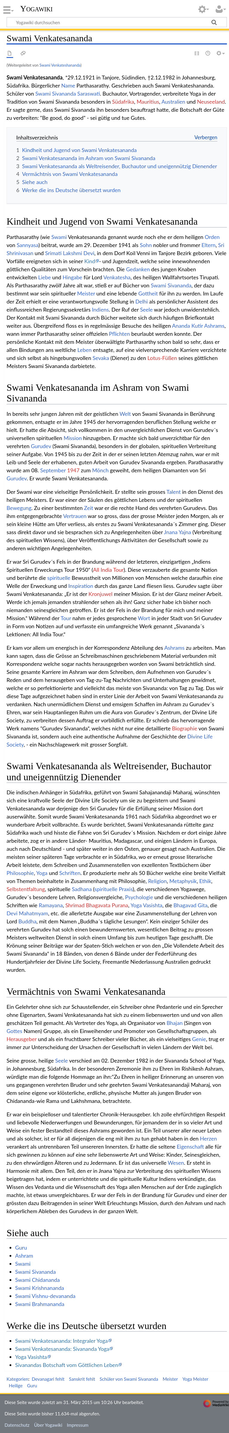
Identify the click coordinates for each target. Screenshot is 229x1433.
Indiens (100, 309)
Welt (125, 413)
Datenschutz (17, 1425)
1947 (73, 470)
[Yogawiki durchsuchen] (117, 22)
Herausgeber (22, 1039)
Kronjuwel (100, 594)
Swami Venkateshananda (60, 65)
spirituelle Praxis (114, 889)
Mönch (100, 470)
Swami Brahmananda (39, 1304)
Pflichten (119, 333)
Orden (212, 237)
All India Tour (108, 569)
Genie (199, 1039)
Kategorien (17, 1379)
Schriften (70, 873)
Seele (146, 309)
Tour (66, 618)
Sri (221, 245)
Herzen (208, 1138)
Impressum (78, 1425)
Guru (21, 1247)
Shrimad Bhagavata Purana (96, 905)
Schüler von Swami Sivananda (129, 1379)
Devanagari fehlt (48, 1379)
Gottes (14, 1031)
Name (68, 85)
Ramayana (51, 905)
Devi (88, 253)
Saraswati (88, 93)
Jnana (170, 532)
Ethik (205, 881)
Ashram (24, 1255)
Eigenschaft (190, 1146)
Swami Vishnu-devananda (45, 1296)
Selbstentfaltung (26, 889)
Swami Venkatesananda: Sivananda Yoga (62, 1348)
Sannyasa (27, 245)
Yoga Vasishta (147, 905)
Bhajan (175, 1023)
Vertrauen (74, 516)
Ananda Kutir (187, 325)
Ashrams (214, 325)
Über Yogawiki (48, 1425)
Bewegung (19, 508)
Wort (144, 618)
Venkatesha (117, 277)
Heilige (16, 1385)
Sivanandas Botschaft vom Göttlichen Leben (66, 1365)
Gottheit (148, 293)
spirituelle (58, 577)
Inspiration (80, 586)
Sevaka (100, 358)
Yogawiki (36, 8)
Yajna (185, 532)
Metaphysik (183, 881)
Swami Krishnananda (39, 1288)
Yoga (42, 873)
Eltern (209, 245)
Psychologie (139, 897)
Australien (173, 101)
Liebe (44, 277)
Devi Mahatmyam (27, 913)
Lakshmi (72, 253)
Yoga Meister (195, 1379)
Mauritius (148, 101)
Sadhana (82, 889)
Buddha (27, 921)
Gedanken (138, 269)
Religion (157, 881)
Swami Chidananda (37, 1279)
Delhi (141, 301)
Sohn (146, 245)
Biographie (184, 728)
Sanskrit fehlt (82, 1379)
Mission (73, 438)
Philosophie (20, 873)
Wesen (176, 1162)
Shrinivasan (20, 253)
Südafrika (123, 101)
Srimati (53, 253)
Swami (59, 237)
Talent (173, 491)
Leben (85, 350)
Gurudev (41, 446)
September (53, 470)
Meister (86, 293)
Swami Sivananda (55, 93)
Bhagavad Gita (191, 905)
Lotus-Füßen (162, 358)
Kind (89, 261)
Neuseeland (211, 101)
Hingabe (72, 277)
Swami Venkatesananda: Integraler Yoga (61, 1340)
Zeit (88, 508)
